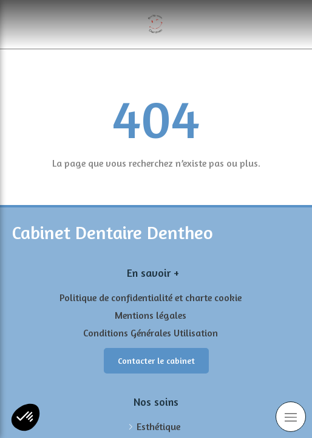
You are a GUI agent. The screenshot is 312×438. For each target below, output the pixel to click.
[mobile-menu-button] (291, 416)
